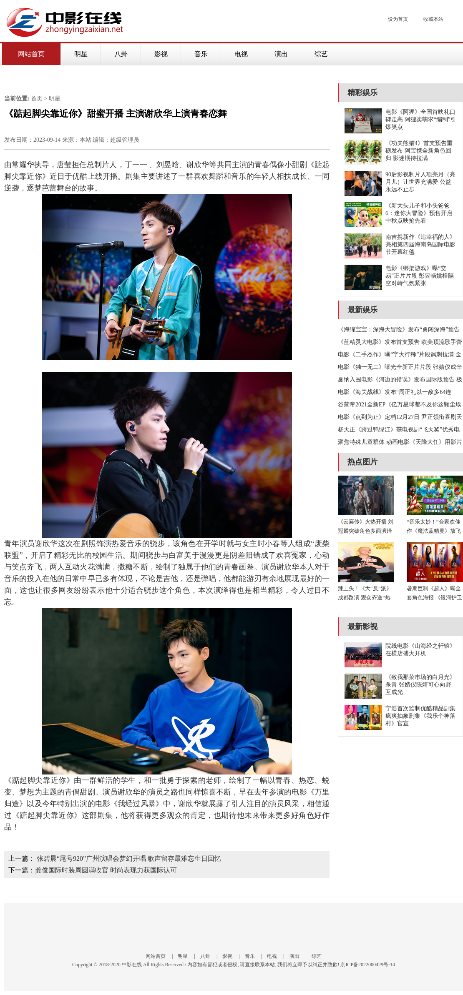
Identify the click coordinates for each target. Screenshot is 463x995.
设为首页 (398, 19)
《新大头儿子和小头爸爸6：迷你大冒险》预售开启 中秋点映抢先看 (419, 213)
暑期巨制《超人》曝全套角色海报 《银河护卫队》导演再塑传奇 (434, 597)
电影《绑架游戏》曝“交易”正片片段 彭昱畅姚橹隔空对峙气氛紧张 (419, 275)
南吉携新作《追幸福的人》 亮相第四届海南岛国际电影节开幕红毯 (420, 244)
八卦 (121, 54)
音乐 (201, 54)
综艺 (321, 54)
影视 (161, 54)
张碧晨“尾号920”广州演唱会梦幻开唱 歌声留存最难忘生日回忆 (129, 858)
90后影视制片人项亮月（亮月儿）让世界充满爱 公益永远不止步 (420, 182)
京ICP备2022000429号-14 (367, 964)
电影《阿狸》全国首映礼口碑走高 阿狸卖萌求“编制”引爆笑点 (420, 119)
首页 (37, 98)
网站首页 (31, 54)
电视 (241, 54)
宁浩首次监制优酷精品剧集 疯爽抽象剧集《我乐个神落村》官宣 (420, 716)
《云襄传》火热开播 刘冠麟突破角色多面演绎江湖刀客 (365, 531)
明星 (81, 54)
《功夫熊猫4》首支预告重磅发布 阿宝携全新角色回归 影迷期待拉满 (419, 150)
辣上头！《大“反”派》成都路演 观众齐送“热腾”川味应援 (365, 597)
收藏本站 (433, 19)
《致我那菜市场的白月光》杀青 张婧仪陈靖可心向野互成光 (420, 684)
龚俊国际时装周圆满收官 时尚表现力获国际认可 (106, 870)
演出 (281, 54)
